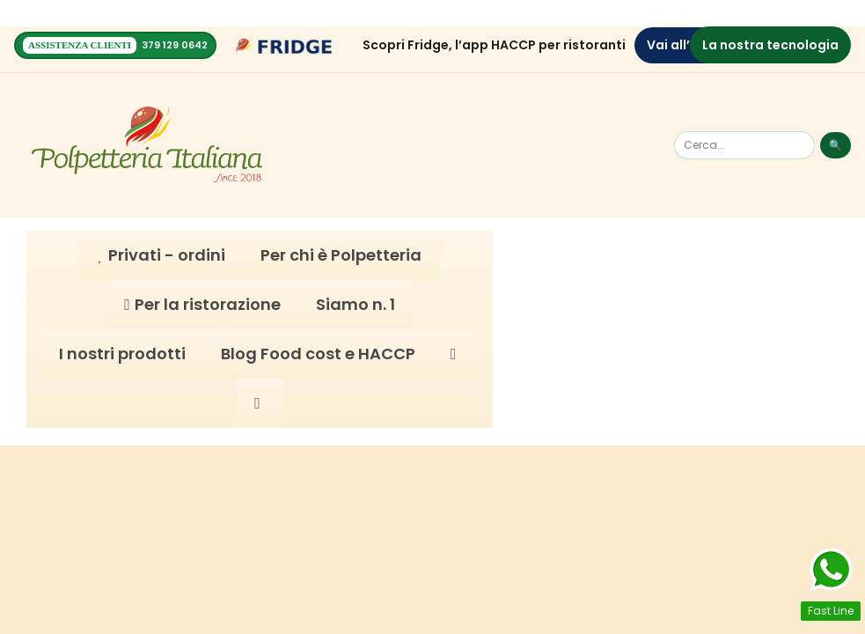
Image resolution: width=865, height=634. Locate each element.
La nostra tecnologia (770, 44)
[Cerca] (744, 144)
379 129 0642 (175, 44)
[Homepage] (147, 144)
